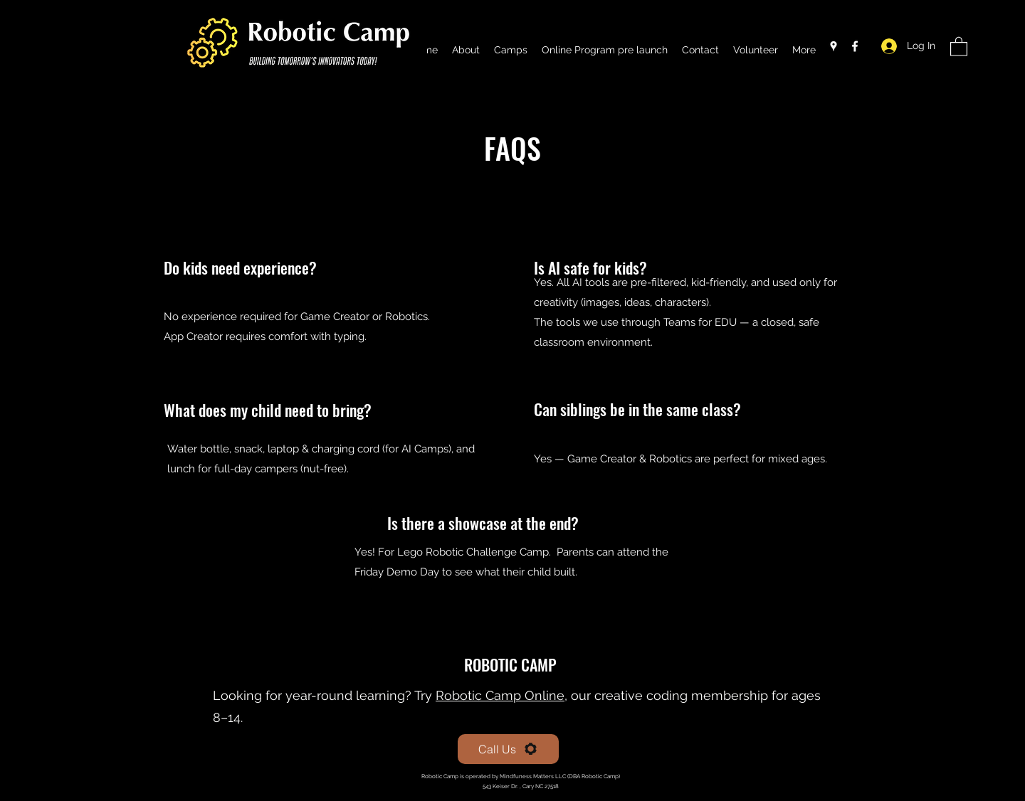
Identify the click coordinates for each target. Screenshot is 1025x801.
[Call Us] (508, 749)
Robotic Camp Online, (501, 695)
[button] (958, 46)
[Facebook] (855, 46)
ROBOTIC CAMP (512, 664)
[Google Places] (833, 46)
